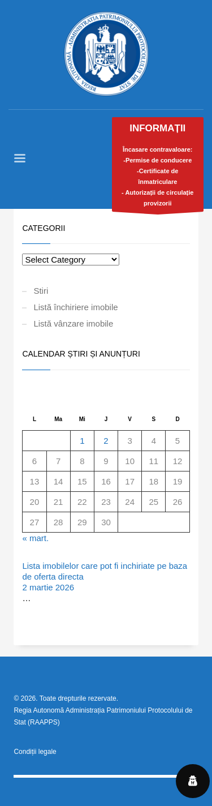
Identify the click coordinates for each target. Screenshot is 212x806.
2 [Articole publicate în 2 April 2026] (105, 440)
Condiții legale (35, 752)
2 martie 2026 (48, 587)
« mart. (35, 538)
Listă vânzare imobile (73, 323)
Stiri (40, 290)
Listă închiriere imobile (75, 307)
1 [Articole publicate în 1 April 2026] (82, 440)
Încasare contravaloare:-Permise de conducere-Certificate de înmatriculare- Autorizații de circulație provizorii (158, 167)
